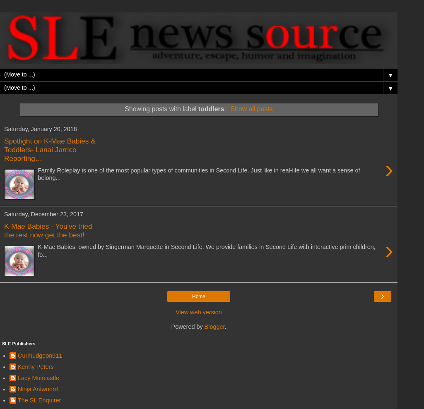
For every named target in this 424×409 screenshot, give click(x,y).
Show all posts (252, 108)
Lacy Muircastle (38, 378)
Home (198, 296)
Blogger (215, 326)
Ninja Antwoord (38, 389)
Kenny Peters (35, 367)
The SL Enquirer (39, 400)
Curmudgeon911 (40, 355)
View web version (199, 312)
